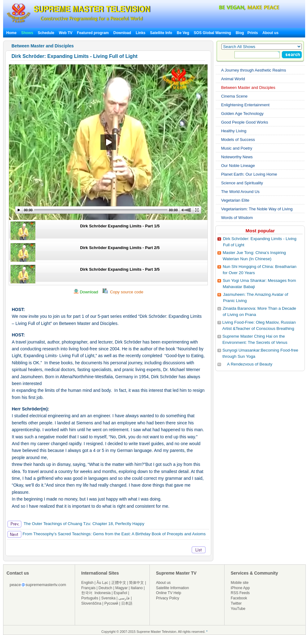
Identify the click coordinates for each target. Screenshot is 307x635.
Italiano (137, 588)
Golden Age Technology (242, 113)
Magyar (121, 588)
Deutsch (105, 588)
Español (120, 593)
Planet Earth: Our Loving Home (249, 174)
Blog (240, 33)
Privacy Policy (167, 598)
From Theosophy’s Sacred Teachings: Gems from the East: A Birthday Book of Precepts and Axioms (106, 534)
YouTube (238, 609)
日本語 (126, 603)
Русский (111, 603)
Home (11, 33)
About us (270, 33)
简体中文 (136, 582)
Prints (253, 33)
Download (122, 33)
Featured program (93, 33)
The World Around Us (240, 191)
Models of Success (238, 139)
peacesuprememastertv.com (38, 584)
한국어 (86, 593)
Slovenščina (91, 603)
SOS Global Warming (212, 33)
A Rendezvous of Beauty (249, 364)
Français (88, 588)
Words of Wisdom (237, 217)
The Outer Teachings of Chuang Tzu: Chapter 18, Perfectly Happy (75, 523)
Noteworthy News (237, 157)
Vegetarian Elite (235, 200)
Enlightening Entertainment (245, 105)
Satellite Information (172, 588)
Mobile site (239, 582)
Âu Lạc (102, 582)
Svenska (108, 598)
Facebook (239, 598)
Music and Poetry (236, 148)
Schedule (46, 33)
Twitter (236, 603)
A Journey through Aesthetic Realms (253, 70)
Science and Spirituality (242, 183)
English (87, 582)
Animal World (233, 79)
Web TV (66, 33)
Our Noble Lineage (238, 165)
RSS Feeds (240, 593)
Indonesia (103, 593)
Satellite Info (161, 33)
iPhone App (240, 588)
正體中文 (118, 582)
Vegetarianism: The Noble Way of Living (257, 209)
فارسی (124, 598)
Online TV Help (168, 593)
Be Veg (183, 33)
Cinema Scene (234, 96)
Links (140, 33)
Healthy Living (234, 131)
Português (89, 598)
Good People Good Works (244, 122)
